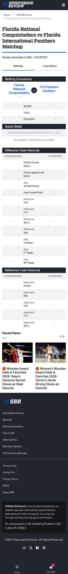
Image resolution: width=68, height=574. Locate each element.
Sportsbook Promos (13, 412)
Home (7, 14)
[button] (18, 66)
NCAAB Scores (24, 14)
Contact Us (9, 472)
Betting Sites (10, 439)
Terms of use (10, 465)
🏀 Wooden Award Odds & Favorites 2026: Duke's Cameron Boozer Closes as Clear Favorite (15, 378)
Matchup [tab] (18, 65)
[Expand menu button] (63, 4)
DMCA (6, 485)
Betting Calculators (13, 426)
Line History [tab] (50, 65)
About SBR (8, 492)
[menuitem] (34, 413)
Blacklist (7, 419)
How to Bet (9, 432)
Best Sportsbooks (12, 446)
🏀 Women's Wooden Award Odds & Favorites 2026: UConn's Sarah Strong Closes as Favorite (50, 378)
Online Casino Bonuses (15, 452)
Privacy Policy (10, 478)
